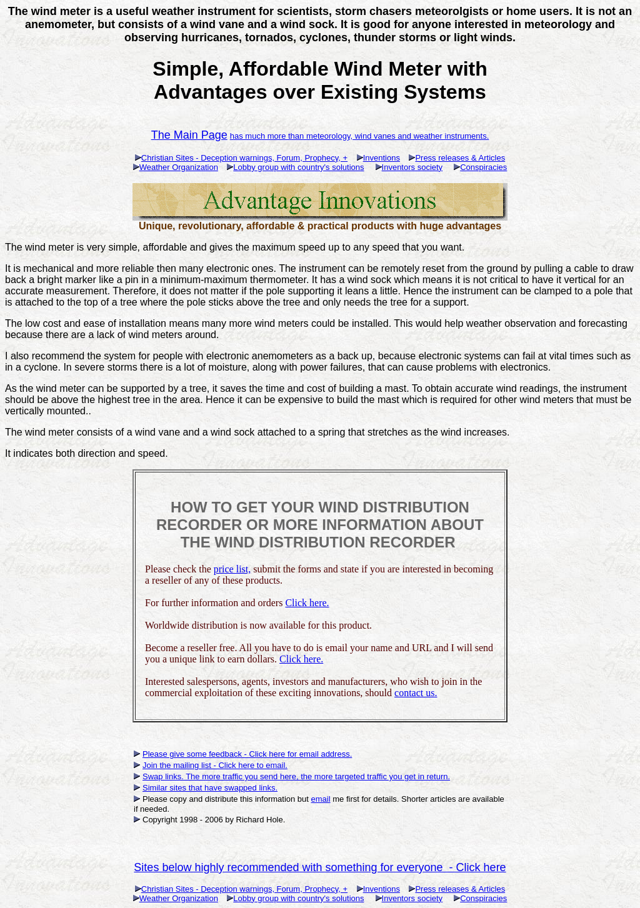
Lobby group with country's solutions (298, 167)
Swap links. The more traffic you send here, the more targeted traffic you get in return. (296, 776)
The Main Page (189, 135)
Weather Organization (178, 167)
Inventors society (412, 167)
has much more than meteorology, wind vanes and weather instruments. (359, 136)
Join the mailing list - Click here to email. (215, 765)
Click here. (307, 602)
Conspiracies (483, 167)
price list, (232, 569)
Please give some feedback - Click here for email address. (247, 754)
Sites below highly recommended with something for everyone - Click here (320, 867)
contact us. (415, 692)
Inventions (381, 157)
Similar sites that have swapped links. (210, 787)
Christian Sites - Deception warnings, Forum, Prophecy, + (244, 157)
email (321, 799)
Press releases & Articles (460, 157)
